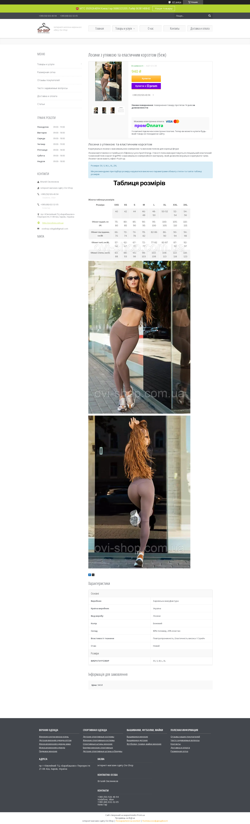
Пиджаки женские (48, 751)
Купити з (146, 85)
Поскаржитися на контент (128, 821)
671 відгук (176, 2)
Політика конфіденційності (155, 821)
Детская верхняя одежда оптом (55, 740)
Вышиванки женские (137, 736)
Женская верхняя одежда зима (55, 743)
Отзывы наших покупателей (185, 736)
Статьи (41, 104)
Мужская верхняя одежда (52, 747)
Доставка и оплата (200, 28)
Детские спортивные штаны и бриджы (102, 751)
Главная (99, 28)
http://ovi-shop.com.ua (52, 222)
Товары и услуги (123, 28)
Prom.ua (141, 815)
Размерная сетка (46, 72)
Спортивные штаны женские (97, 743)
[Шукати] (209, 16)
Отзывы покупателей (48, 80)
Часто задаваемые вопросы (52, 88)
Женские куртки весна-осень (54, 736)
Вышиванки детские (137, 740)
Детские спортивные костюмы (98, 736)
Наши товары (163, 8)
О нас (151, 28)
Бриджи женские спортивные (98, 747)
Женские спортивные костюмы (99, 740)
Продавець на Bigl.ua (125, 818)
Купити (146, 78)
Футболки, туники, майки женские (144, 743)
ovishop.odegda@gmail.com (55, 228)
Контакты (174, 28)
